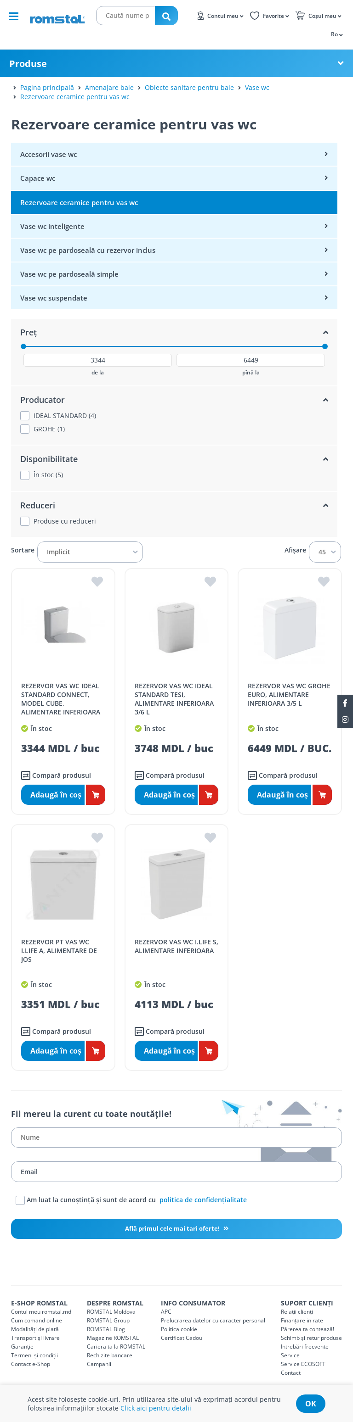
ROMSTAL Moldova (111, 1312)
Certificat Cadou (181, 1338)
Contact (291, 1373)
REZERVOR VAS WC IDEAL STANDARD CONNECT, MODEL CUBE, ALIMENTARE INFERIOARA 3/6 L (60, 703)
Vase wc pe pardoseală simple (69, 274)
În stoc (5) (48, 475)
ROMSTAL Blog (106, 1329)
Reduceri (37, 505)
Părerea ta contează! (307, 1329)
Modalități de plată (35, 1329)
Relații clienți (297, 1312)
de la (97, 372)
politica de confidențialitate (203, 1199)
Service (290, 1355)
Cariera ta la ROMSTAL (116, 1346)
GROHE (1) (49, 429)
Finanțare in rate (302, 1320)
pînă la (251, 372)
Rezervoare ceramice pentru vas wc (75, 96)
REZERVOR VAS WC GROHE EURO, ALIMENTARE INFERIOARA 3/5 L (289, 694)
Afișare (295, 550)
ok (310, 1404)
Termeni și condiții (34, 1355)
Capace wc (37, 178)
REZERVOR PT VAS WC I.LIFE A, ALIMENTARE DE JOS (59, 950)
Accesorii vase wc (48, 154)
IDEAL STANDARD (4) (65, 415)
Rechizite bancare (109, 1355)
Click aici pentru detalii (155, 1408)
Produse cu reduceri (65, 521)
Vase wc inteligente (52, 226)
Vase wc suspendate (53, 297)
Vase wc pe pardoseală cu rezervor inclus (87, 250)
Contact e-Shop (30, 1364)
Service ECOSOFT (303, 1364)
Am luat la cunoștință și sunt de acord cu (131, 1200)
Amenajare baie (109, 87)
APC (166, 1312)
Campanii (99, 1364)
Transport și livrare (35, 1338)
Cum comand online (36, 1320)
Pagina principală (47, 87)
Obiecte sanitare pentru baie (189, 87)
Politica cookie (179, 1329)
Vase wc (257, 87)
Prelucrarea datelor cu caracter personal (213, 1320)
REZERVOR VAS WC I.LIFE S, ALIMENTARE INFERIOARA (176, 946)
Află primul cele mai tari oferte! (173, 1228)
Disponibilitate (49, 458)
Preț (28, 332)
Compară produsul (56, 775)
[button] (336, 34)
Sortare (22, 550)
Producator (42, 399)
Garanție (22, 1346)
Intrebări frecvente (305, 1346)
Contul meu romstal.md (41, 1312)
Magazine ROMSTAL (113, 1338)
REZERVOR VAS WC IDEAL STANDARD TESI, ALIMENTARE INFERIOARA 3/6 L (174, 698)
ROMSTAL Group (108, 1320)
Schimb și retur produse (311, 1338)
